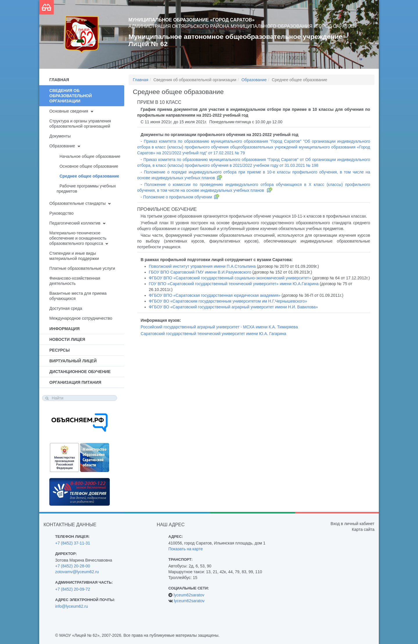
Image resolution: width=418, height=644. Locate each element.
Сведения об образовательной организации (70, 95)
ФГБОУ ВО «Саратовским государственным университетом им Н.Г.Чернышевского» (228, 301)
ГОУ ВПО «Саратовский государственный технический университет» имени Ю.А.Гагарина (234, 283)
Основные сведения (68, 111)
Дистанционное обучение (80, 371)
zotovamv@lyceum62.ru (77, 571)
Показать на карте (185, 549)
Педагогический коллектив (74, 223)
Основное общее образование (89, 166)
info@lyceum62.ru (71, 606)
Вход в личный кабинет (352, 523)
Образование (62, 146)
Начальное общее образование (90, 156)
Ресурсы (59, 350)
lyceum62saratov (189, 595)
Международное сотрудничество (80, 318)
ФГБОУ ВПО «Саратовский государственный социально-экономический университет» (230, 278)
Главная (59, 79)
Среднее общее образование (89, 176)
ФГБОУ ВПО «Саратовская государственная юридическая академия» (215, 295)
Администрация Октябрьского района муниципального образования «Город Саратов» (243, 26)
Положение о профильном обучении (177, 197)
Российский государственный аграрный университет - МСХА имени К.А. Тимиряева (219, 327)
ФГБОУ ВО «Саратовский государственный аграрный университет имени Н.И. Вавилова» (233, 307)
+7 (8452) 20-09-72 (72, 589)
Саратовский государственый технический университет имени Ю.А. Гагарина (213, 333)
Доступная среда (65, 308)
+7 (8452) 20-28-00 (72, 566)
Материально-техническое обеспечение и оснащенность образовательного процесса (77, 238)
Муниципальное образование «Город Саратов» (192, 19)
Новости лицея (67, 339)
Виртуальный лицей (73, 361)
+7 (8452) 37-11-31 (72, 543)
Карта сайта (363, 529)
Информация (64, 328)
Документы (60, 136)
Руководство (61, 213)
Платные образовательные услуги (82, 268)
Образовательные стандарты (77, 203)
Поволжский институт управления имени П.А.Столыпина (202, 266)
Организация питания (75, 382)
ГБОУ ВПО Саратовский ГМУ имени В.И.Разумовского (200, 272)
